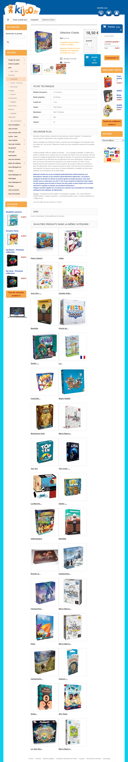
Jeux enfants (13, 140)
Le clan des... (36, 749)
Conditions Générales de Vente (66, 759)
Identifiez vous (102, 8)
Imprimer (67, 62)
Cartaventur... (65, 574)
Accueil (30, 759)
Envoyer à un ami (70, 59)
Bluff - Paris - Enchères (13, 73)
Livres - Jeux (13, 136)
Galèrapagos (36, 539)
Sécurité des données (93, 759)
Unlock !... (63, 679)
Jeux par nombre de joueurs (14, 146)
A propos (82, 759)
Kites (33, 644)
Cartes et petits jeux (20, 20)
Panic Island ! (37, 258)
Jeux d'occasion (14, 194)
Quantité (89, 41)
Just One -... (36, 293)
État (61, 38)
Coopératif (34, 20)
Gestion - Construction (12, 96)
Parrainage (106, 759)
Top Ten (34, 469)
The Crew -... (64, 469)
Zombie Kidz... (65, 293)
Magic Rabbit (64, 398)
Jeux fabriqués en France (14, 169)
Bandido (34, 328)
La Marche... (36, 504)
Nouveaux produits (12, 205)
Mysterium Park (38, 433)
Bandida (62, 539)
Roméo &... (35, 574)
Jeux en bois (13, 129)
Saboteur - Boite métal (121, 94)
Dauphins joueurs (14, 212)
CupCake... (35, 398)
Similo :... (35, 363)
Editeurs (107, 133)
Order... (34, 714)
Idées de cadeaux (14, 163)
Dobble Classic (120, 106)
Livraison (38, 759)
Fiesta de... (63, 328)
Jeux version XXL (14, 132)
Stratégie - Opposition (12, 115)
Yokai (61, 258)
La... (60, 363)
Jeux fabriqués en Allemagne (14, 176)
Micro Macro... (65, 433)
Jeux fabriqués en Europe (14, 184)
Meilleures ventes (112, 70)
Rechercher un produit (14, 34)
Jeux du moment (14, 159)
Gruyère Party (12, 231)
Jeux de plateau (14, 125)
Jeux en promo (13, 190)
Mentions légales (48, 759)
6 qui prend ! (119, 78)
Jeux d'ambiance (16, 121)
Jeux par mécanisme (12, 153)
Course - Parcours (16, 83)
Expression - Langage (13, 88)
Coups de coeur (14, 60)
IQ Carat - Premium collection (14, 272)
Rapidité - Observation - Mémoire (12, 105)
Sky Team (63, 714)
